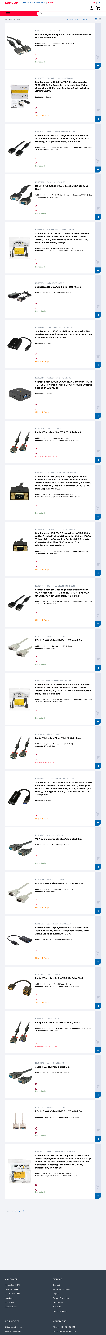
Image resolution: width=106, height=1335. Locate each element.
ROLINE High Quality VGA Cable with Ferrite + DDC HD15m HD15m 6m (64, 36)
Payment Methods (13, 1331)
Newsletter (57, 1307)
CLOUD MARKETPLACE (33, 2)
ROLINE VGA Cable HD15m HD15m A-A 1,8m (59, 883)
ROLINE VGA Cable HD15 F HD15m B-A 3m (58, 1111)
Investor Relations (12, 1289)
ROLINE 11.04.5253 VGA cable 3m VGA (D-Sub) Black (61, 187)
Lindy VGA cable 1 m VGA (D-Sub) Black (57, 1022)
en (94, 2)
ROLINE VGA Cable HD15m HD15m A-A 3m (59, 640)
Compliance (58, 1302)
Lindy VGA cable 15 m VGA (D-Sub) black (58, 432)
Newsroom (9, 1302)
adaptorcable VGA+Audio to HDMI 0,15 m (58, 286)
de (99, 2)
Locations (9, 1298)
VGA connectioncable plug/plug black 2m (58, 839)
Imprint (56, 1294)
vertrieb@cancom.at (68, 1331)
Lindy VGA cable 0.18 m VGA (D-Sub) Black (59, 978)
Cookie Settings (59, 1311)
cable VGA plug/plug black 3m (52, 1066)
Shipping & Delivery (13, 1327)
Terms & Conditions (61, 1289)
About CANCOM (12, 1285)
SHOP (51, 2)
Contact (56, 1285)
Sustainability (10, 1307)
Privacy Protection (61, 1298)
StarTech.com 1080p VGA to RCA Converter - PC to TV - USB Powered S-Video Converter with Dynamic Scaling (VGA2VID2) (63, 384)
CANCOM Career (12, 1294)
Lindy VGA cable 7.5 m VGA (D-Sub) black (58, 738)
